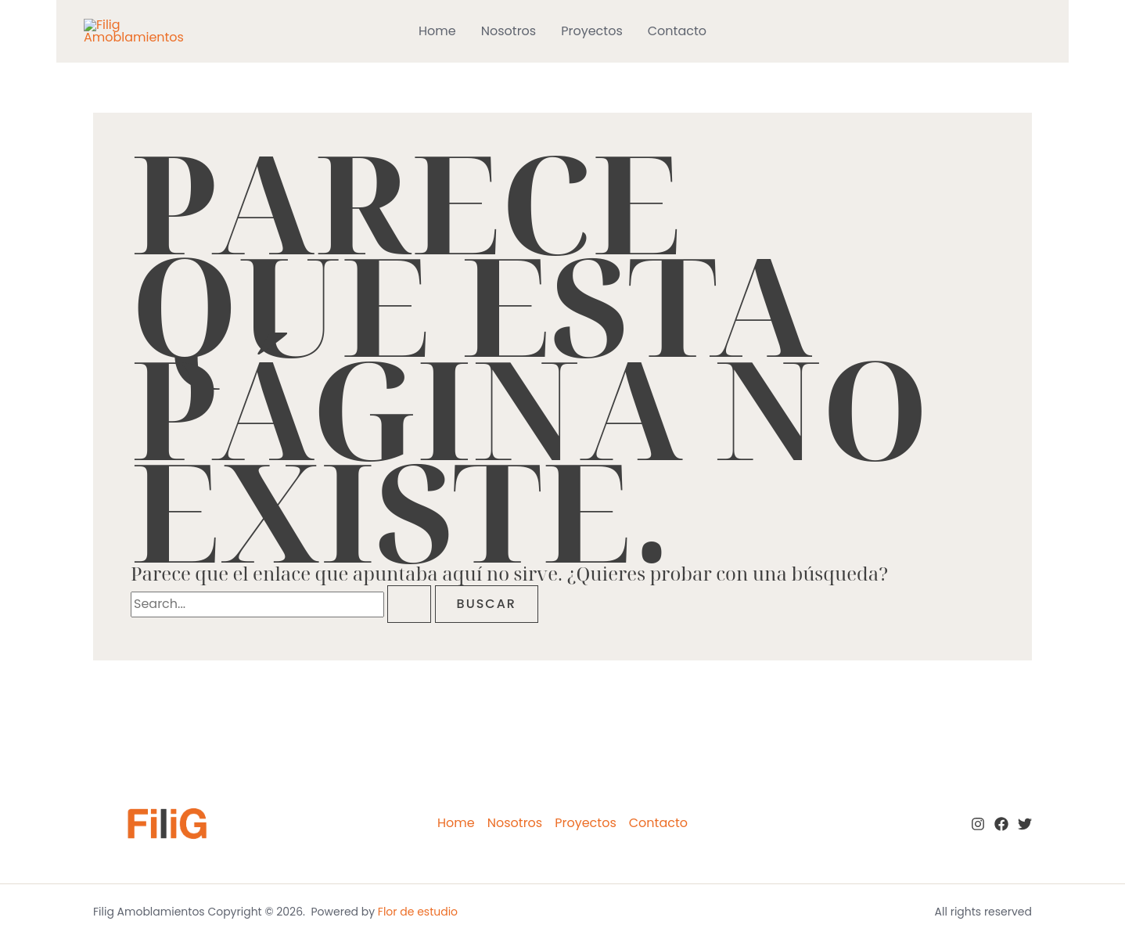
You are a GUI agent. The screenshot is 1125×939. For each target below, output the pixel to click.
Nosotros (508, 31)
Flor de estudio (418, 911)
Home (437, 31)
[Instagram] (978, 824)
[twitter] (1025, 824)
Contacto (677, 31)
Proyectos (592, 31)
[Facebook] (1001, 824)
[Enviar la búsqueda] (409, 604)
